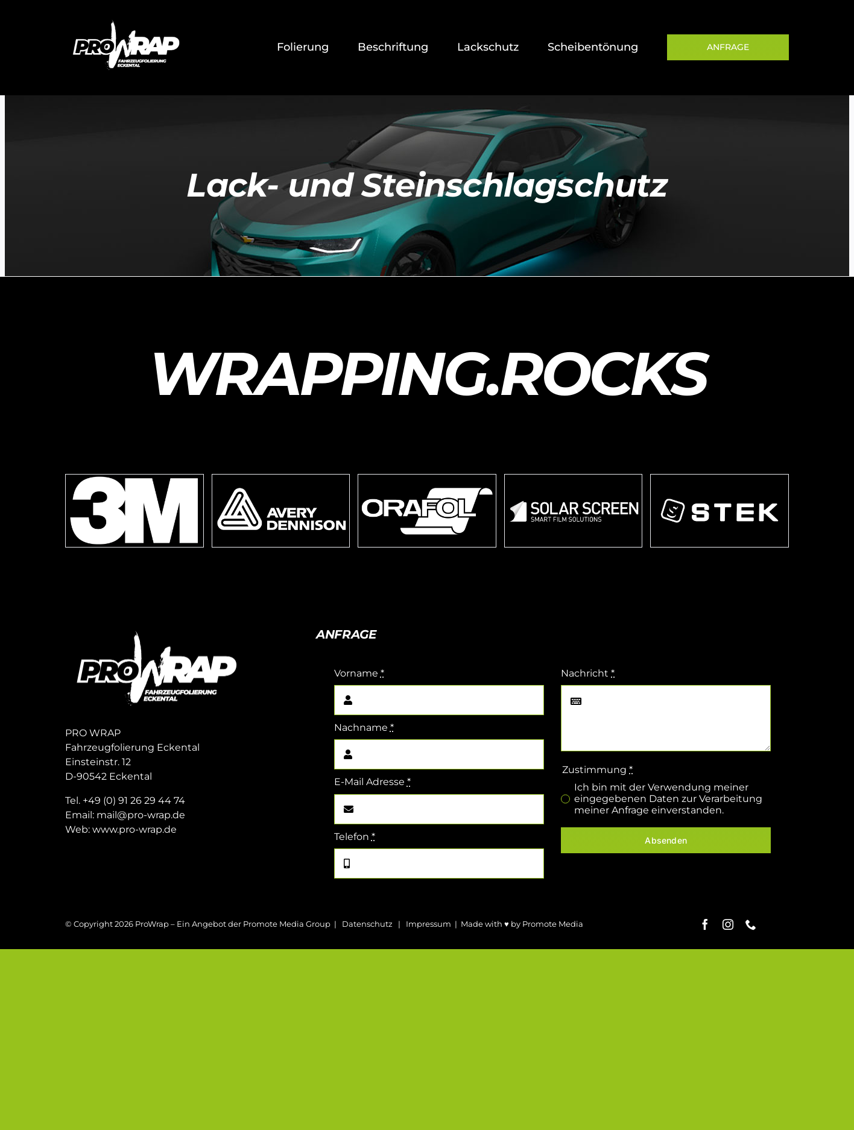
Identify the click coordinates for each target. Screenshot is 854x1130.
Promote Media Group (287, 924)
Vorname (359, 673)
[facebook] (705, 924)
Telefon (354, 836)
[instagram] (728, 924)
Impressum (428, 924)
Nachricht (588, 673)
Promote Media (552, 924)
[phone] (750, 924)
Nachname (364, 727)
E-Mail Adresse (372, 782)
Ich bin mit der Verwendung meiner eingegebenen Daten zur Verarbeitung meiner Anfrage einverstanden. (668, 798)
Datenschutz (367, 924)
